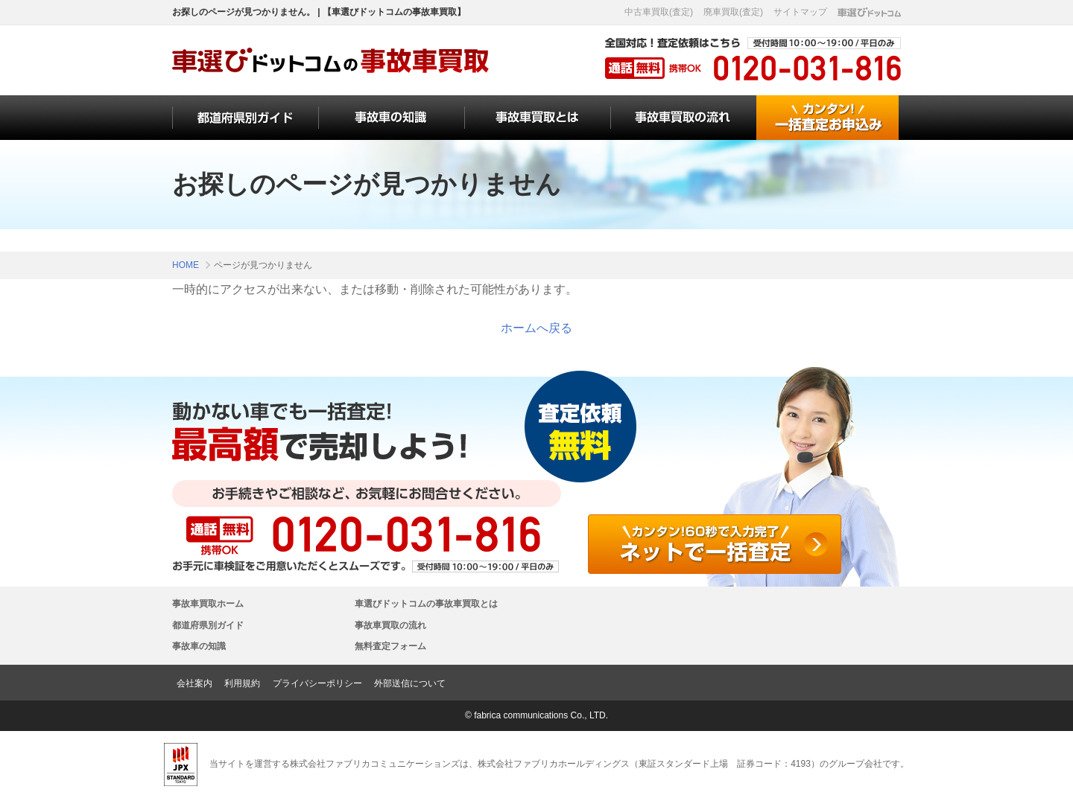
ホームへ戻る (536, 328)
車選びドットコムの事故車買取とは (426, 603)
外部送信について (410, 683)
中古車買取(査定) (658, 12)
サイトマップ (800, 12)
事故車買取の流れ (390, 625)
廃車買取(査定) (733, 12)
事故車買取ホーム (208, 603)
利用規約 (242, 683)
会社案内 (194, 683)
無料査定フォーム (390, 646)
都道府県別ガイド (208, 625)
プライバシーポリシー (317, 683)
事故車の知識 (199, 646)
